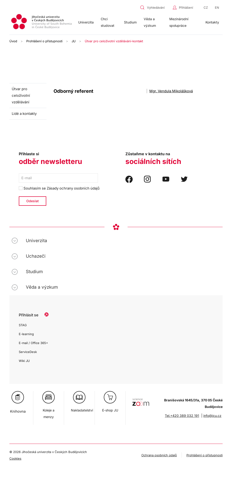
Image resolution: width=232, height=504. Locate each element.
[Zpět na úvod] (42, 22)
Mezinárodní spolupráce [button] (178, 22)
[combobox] (155, 7)
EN (217, 7)
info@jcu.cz (212, 416)
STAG (23, 325)
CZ (206, 7)
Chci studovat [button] (107, 22)
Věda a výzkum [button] (150, 22)
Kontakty (212, 22)
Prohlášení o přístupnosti (204, 455)
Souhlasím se (59, 188)
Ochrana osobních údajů (159, 455)
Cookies (15, 458)
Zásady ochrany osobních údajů (73, 188)
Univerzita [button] (86, 22)
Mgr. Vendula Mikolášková (171, 91)
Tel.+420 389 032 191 (182, 416)
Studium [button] (130, 22)
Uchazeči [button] (36, 256)
